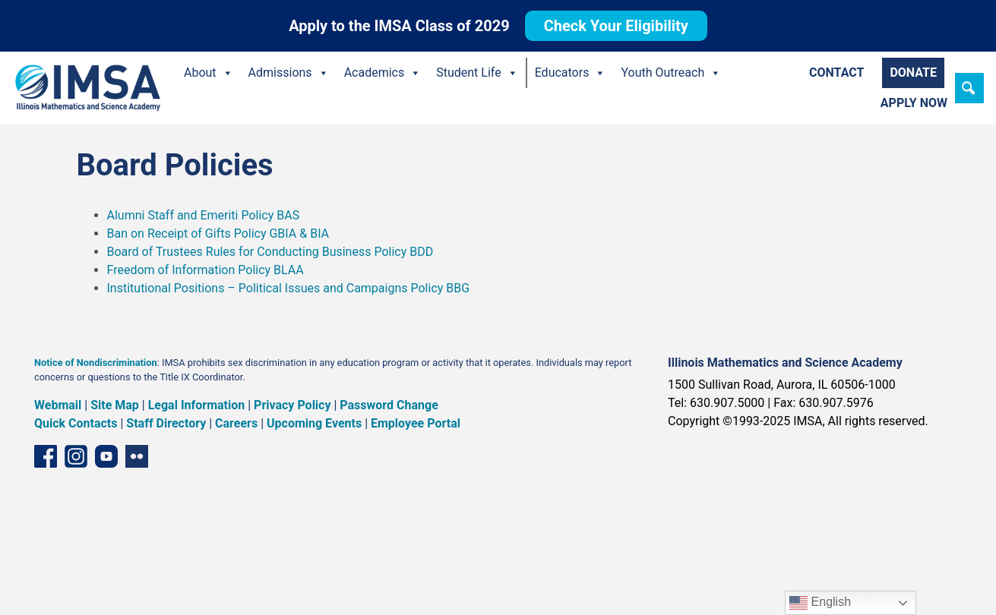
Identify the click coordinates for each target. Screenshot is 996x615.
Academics (383, 73)
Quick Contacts (76, 423)
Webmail (57, 405)
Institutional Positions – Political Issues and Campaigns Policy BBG (288, 288)
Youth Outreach (671, 73)
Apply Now (914, 103)
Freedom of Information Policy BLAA (207, 270)
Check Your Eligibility (616, 26)
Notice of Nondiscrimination (95, 362)
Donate (913, 72)
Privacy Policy (292, 405)
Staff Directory (166, 423)
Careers (236, 423)
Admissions (288, 73)
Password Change (389, 405)
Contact (836, 72)
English (820, 603)
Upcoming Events (314, 423)
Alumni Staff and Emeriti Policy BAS (205, 215)
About (208, 73)
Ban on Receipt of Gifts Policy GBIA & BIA (218, 233)
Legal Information (196, 405)
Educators (570, 73)
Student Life (476, 73)
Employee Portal (415, 423)
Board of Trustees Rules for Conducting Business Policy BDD (270, 251)
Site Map (114, 405)
